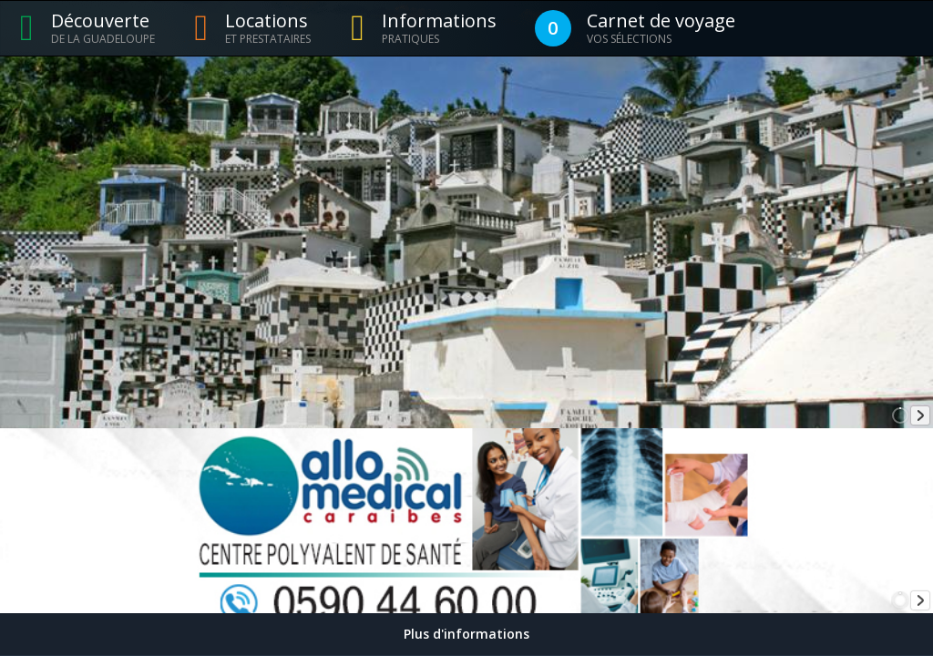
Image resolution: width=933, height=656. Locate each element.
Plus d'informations (466, 633)
